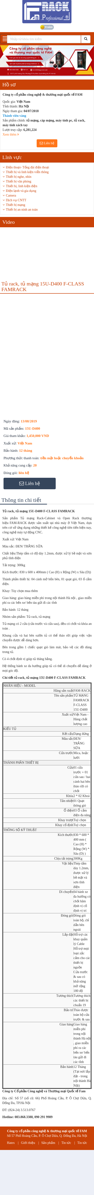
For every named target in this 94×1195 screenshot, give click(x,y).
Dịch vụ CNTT (16, 200)
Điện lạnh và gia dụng (21, 191)
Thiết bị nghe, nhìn (18, 176)
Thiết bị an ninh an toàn (22, 209)
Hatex (11, 1143)
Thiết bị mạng (15, 205)
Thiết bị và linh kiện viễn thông (27, 172)
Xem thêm (11, 134)
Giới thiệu (28, 1143)
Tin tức (66, 1143)
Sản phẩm (48, 1143)
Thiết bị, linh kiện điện (21, 186)
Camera (11, 195)
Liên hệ (47, 143)
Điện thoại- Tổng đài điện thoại (27, 167)
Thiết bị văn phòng (18, 181)
